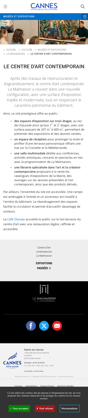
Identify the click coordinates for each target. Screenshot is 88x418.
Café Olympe (16, 219)
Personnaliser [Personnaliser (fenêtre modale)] (70, 408)
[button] (57, 326)
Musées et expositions (19, 16)
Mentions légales (65, 386)
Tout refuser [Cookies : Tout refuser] (44, 408)
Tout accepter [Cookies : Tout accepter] (19, 408)
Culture (27, 49)
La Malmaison (15, 53)
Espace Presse (47, 386)
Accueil (9, 49)
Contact (18, 386)
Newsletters (31, 386)
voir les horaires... (39, 371)
